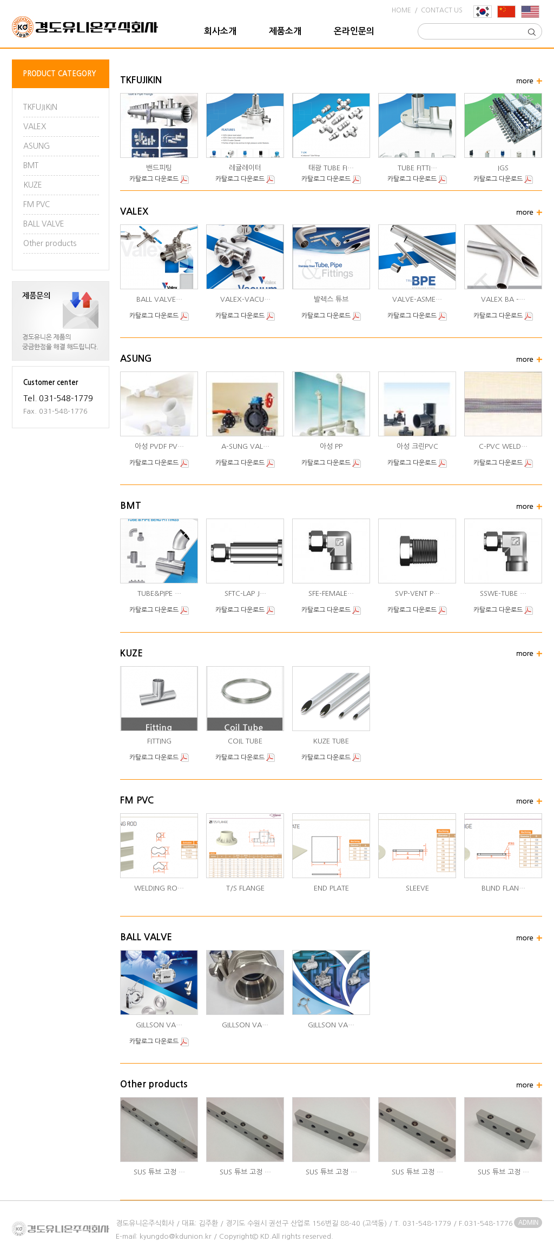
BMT (30, 165)
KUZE (32, 185)
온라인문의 (354, 31)
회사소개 (220, 31)
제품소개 (285, 31)
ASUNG (36, 146)
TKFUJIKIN (40, 107)
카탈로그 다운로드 (159, 179)
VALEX (34, 126)
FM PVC (36, 204)
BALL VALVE (43, 224)
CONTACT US (442, 10)
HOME (401, 10)
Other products (49, 243)
